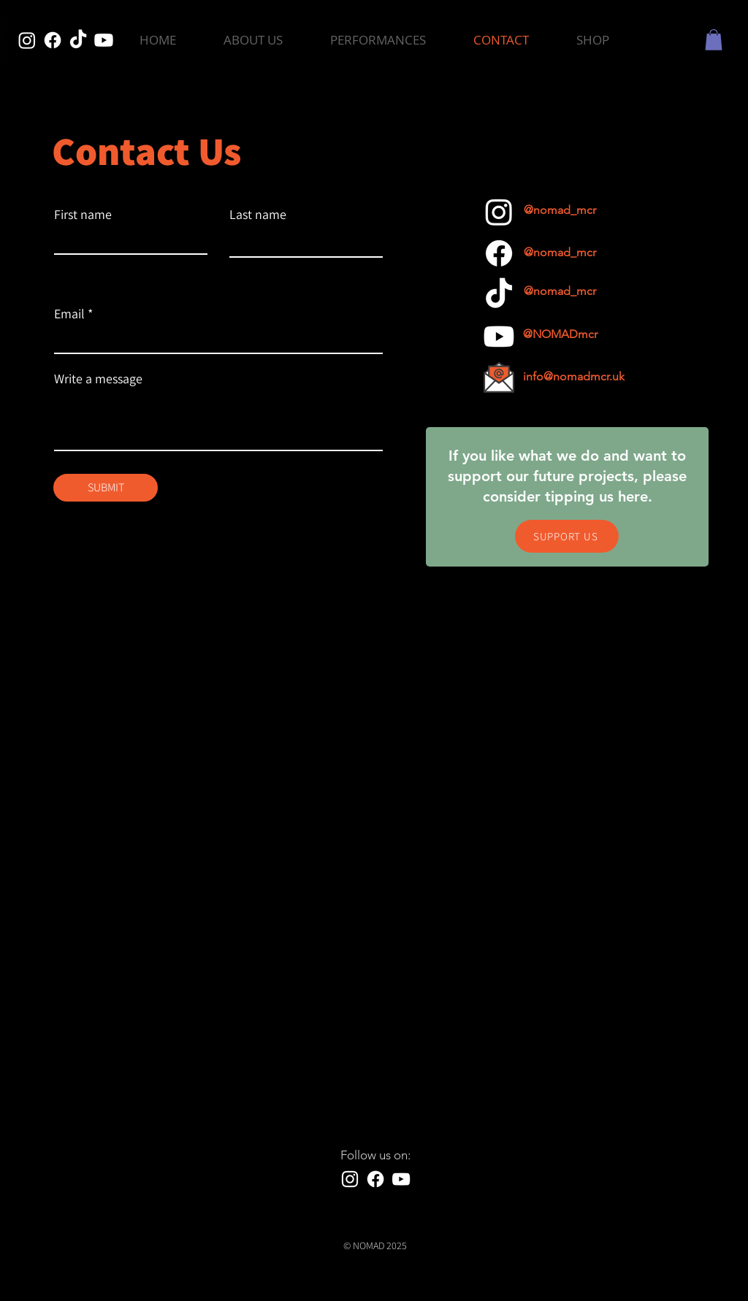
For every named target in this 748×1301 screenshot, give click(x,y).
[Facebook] (53, 40)
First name (83, 214)
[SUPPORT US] (567, 536)
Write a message (98, 378)
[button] (377, 40)
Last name (257, 214)
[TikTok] (78, 40)
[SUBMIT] (105, 487)
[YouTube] (401, 1179)
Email (69, 314)
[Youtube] (104, 40)
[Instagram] (27, 40)
